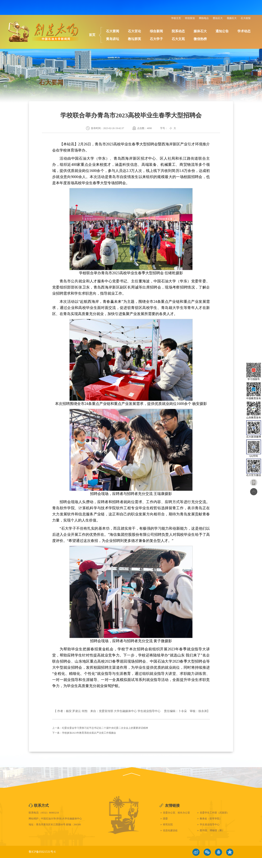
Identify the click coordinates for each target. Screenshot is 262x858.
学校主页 (176, 18)
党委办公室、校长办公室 (176, 812)
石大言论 (134, 31)
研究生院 (168, 824)
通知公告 (222, 31)
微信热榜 (200, 39)
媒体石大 (200, 31)
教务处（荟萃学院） (211, 818)
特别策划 (190, 18)
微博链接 (196, 852)
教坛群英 (134, 39)
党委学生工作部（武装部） (214, 812)
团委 (165, 818)
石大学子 (156, 39)
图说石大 (218, 18)
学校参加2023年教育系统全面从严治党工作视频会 (89, 732)
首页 (92, 35)
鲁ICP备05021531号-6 (42, 851)
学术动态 (244, 31)
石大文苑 (178, 39)
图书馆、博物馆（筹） (212, 830)
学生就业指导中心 (209, 824)
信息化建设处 (170, 830)
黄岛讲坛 (112, 39)
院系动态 (178, 31)
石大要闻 (112, 31)
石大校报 (246, 18)
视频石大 (232, 18)
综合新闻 (156, 31)
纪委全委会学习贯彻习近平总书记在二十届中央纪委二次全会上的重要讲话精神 (105, 728)
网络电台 (204, 18)
